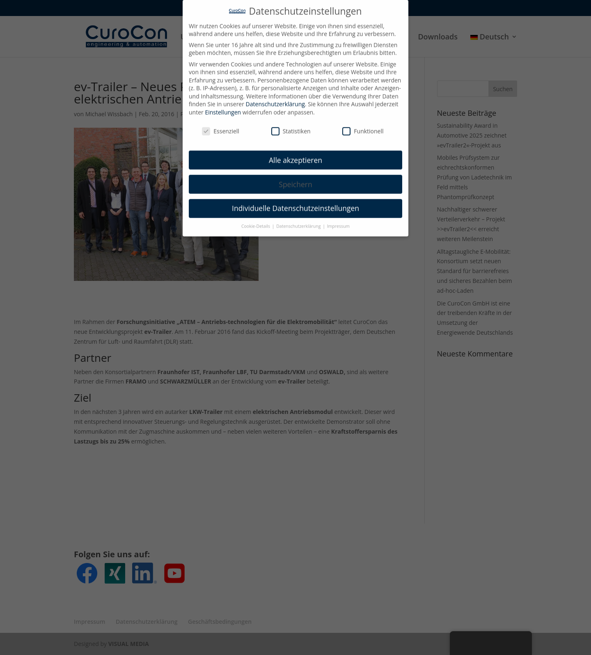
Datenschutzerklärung (275, 98)
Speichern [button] (295, 178)
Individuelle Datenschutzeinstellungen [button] (295, 202)
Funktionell (362, 125)
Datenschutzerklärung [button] (299, 220)
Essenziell (220, 125)
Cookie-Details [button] (256, 220)
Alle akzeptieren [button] (295, 154)
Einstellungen (223, 106)
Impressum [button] (338, 220)
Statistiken (291, 125)
